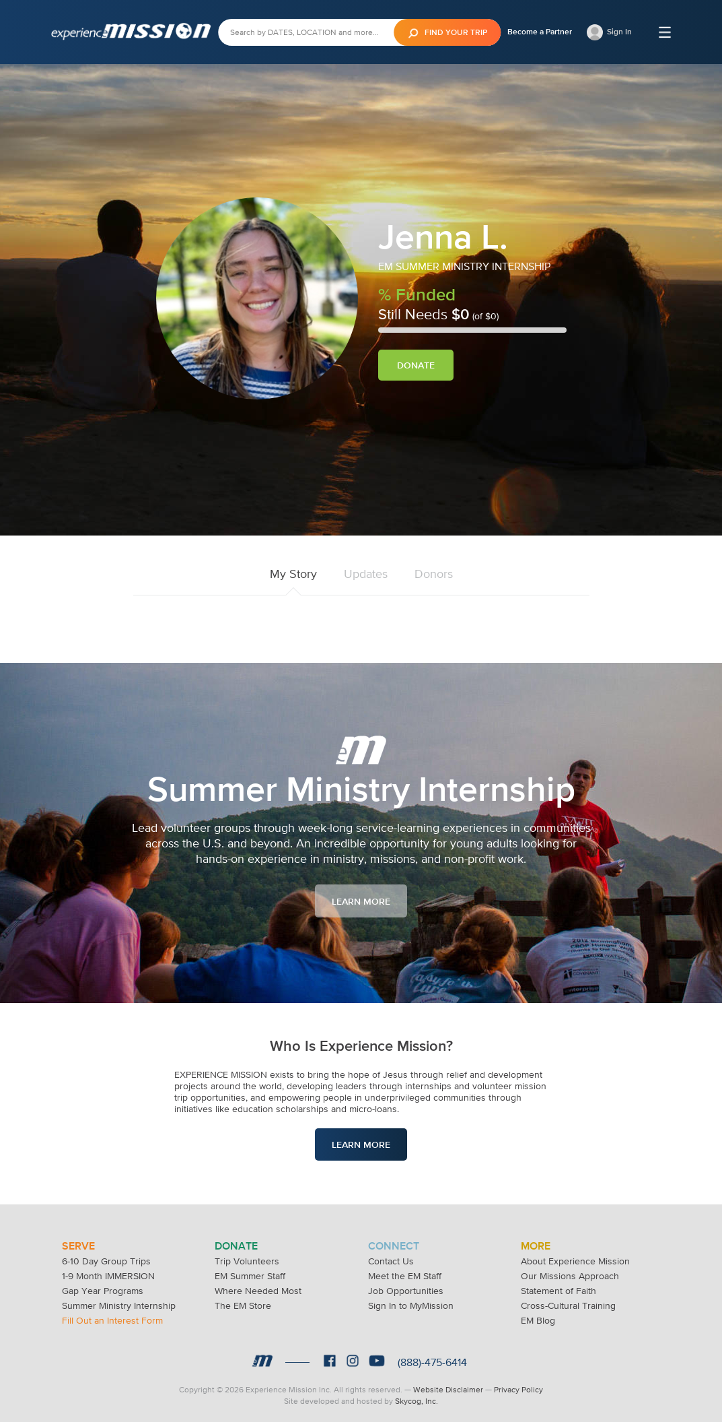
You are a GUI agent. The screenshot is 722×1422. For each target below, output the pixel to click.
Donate (416, 365)
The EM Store (243, 1304)
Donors (433, 574)
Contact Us (391, 1259)
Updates (366, 574)
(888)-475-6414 (432, 1361)
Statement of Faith (558, 1289)
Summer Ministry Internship (119, 1304)
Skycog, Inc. (416, 1399)
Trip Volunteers (247, 1259)
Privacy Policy (518, 1388)
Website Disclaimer (448, 1388)
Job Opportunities (405, 1289)
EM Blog (538, 1319)
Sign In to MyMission (411, 1304)
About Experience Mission (575, 1259)
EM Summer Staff (250, 1274)
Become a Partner (539, 31)
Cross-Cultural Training (568, 1304)
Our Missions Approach (570, 1274)
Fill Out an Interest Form (112, 1319)
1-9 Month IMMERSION (108, 1274)
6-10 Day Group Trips (106, 1259)
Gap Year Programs (102, 1289)
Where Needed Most (258, 1289)
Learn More (361, 901)
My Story (293, 574)
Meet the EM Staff (404, 1274)
